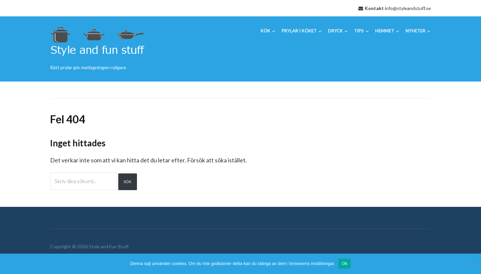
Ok (344, 263)
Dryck (335, 30)
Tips (359, 30)
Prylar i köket (299, 30)
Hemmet (384, 30)
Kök (265, 30)
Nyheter (416, 30)
